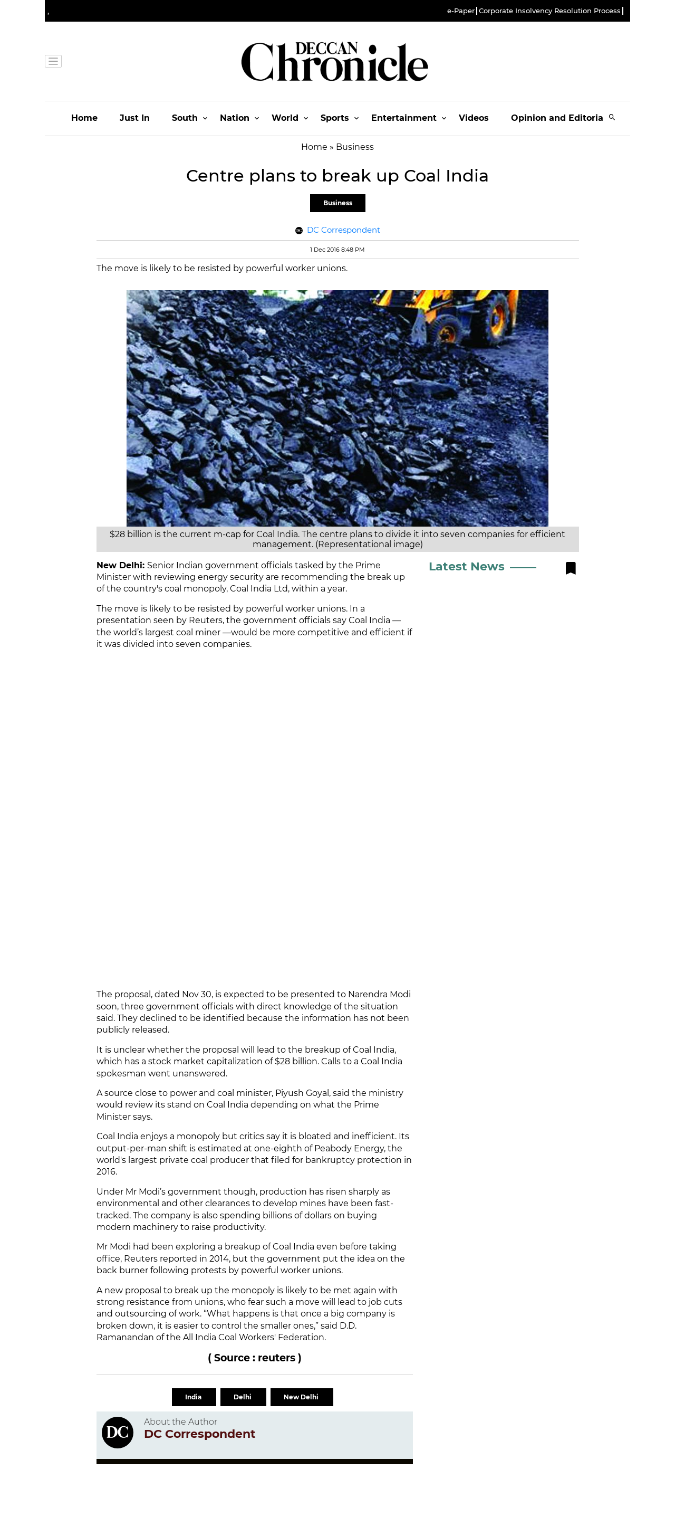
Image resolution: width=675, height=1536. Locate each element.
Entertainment (404, 118)
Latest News (467, 566)
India (194, 1397)
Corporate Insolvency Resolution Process (550, 11)
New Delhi (302, 1397)
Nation (234, 118)
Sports (335, 118)
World (285, 118)
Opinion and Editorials (561, 118)
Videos (474, 118)
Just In (135, 118)
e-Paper (461, 11)
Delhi (243, 1397)
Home (84, 118)
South (185, 118)
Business (337, 203)
